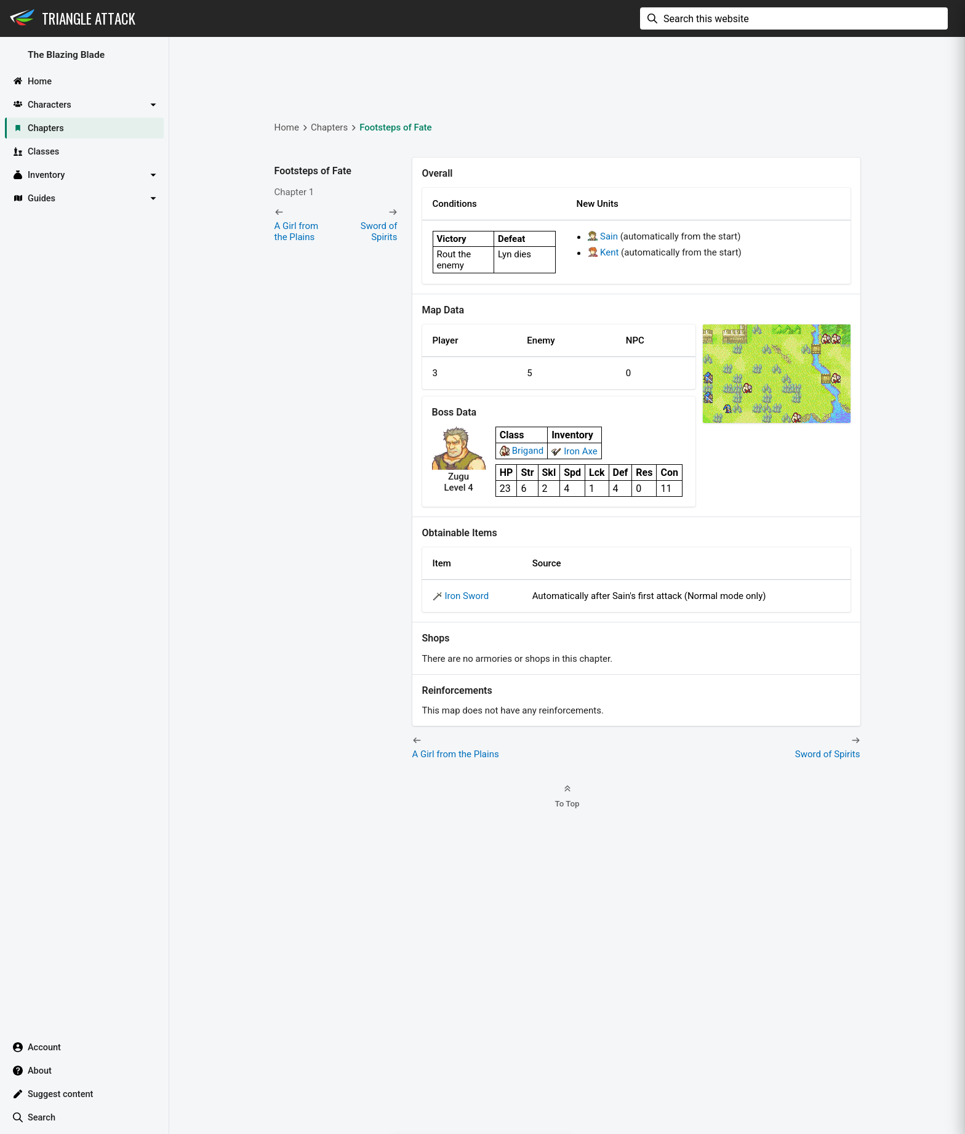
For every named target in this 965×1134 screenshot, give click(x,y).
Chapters (329, 127)
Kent (609, 252)
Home (286, 127)
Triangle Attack (88, 18)
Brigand (527, 450)
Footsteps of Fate (395, 127)
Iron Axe (581, 451)
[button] (84, 104)
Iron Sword (467, 595)
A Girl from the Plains (296, 231)
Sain (609, 236)
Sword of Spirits (379, 231)
